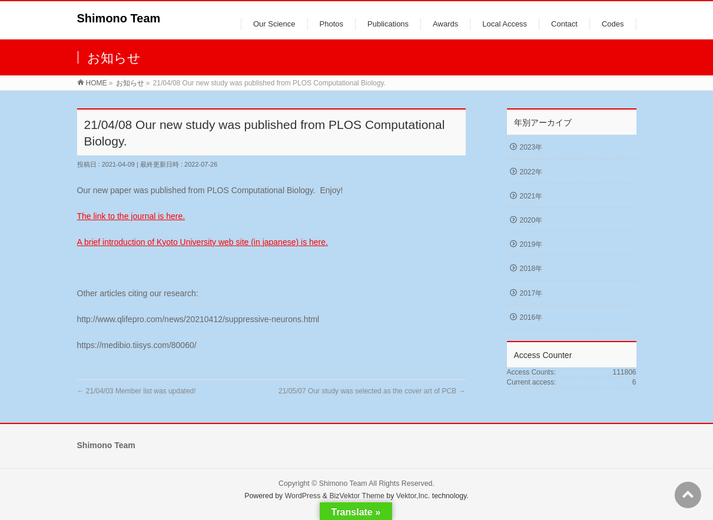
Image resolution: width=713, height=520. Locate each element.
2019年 (531, 244)
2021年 (531, 196)
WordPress (303, 496)
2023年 (531, 147)
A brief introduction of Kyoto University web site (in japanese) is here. (202, 242)
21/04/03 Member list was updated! (136, 391)
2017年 (531, 293)
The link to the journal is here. (131, 216)
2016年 (531, 317)
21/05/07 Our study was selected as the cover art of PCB (372, 391)
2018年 (531, 268)
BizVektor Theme (356, 496)
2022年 (531, 172)
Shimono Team (119, 18)
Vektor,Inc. (413, 496)
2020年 (531, 220)
